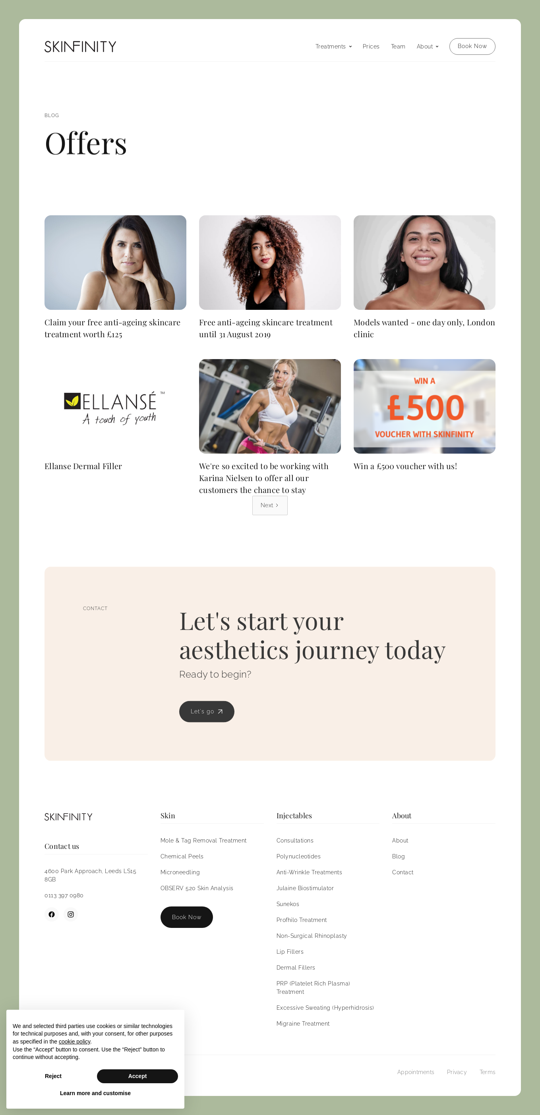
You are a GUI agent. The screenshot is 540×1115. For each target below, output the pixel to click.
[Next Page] (270, 505)
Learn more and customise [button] (95, 1093)
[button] (333, 46)
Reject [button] (53, 1076)
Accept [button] (137, 1076)
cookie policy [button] (74, 1041)
